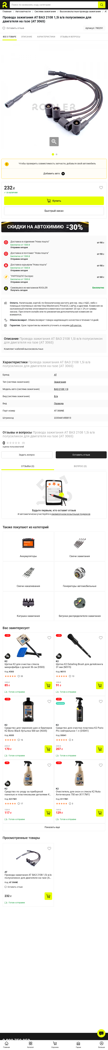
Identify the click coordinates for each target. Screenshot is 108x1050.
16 (22, 740)
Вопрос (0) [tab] (80, 466)
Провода (59, 403)
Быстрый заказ (54, 210)
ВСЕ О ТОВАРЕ (9, 37)
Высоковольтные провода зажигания (80, 11)
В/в (56, 396)
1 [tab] (53, 154)
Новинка (60, 703)
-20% (59, 699)
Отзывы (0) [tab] (27, 466)
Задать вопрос (27, 454)
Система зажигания (45, 11)
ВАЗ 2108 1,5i (61, 389)
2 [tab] (56, 154)
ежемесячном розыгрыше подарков (70, 514)
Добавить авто (51, 173)
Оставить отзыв (81, 454)
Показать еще (52, 827)
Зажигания (60, 382)
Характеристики (46, 37)
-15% (7, 635)
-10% (59, 763)
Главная (7, 11)
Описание (26, 37)
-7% (7, 763)
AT (106, 11)
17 (22, 804)
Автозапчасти (23, 11)
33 (22, 676)
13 (73, 676)
